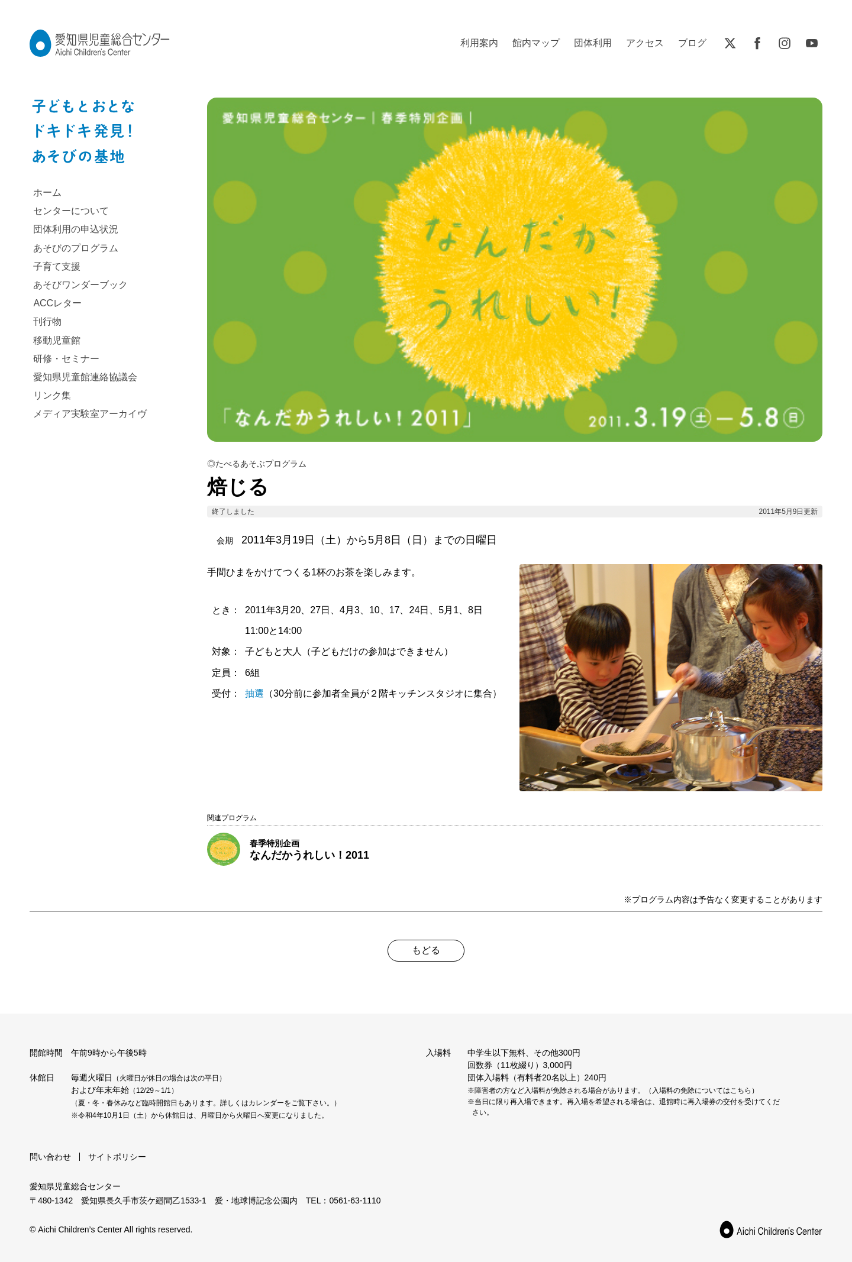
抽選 (254, 693)
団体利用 (593, 43)
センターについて (71, 211)
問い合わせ (50, 1156)
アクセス (645, 43)
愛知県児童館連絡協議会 (85, 377)
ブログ (692, 43)
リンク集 (52, 395)
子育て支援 (56, 266)
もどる (426, 950)
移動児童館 (56, 340)
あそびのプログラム (75, 248)
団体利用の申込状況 (75, 229)
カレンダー (266, 1103)
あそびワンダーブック (80, 285)
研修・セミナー (66, 359)
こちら (740, 1090)
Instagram (784, 43)
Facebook (757, 43)
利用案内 (479, 43)
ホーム (47, 192)
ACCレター (57, 303)
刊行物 (47, 321)
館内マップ (536, 43)
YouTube (811, 43)
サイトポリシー (117, 1156)
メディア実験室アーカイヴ (90, 414)
